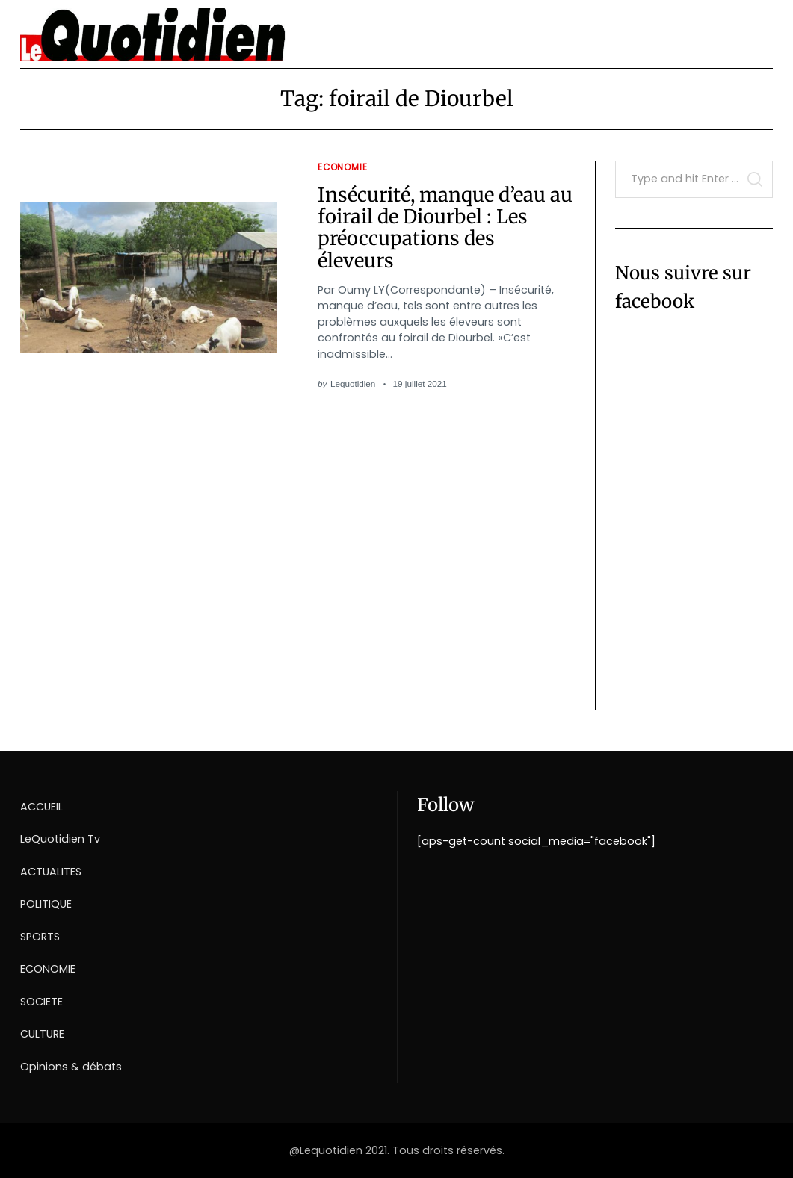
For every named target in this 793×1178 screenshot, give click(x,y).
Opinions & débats (71, 1066)
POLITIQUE (46, 903)
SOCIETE (41, 1001)
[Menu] (756, 29)
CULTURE (42, 1033)
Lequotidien (352, 383)
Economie (343, 167)
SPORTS (40, 936)
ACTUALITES (50, 871)
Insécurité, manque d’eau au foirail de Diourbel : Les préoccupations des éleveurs (445, 228)
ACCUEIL (41, 806)
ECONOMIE (47, 968)
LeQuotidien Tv (60, 838)
